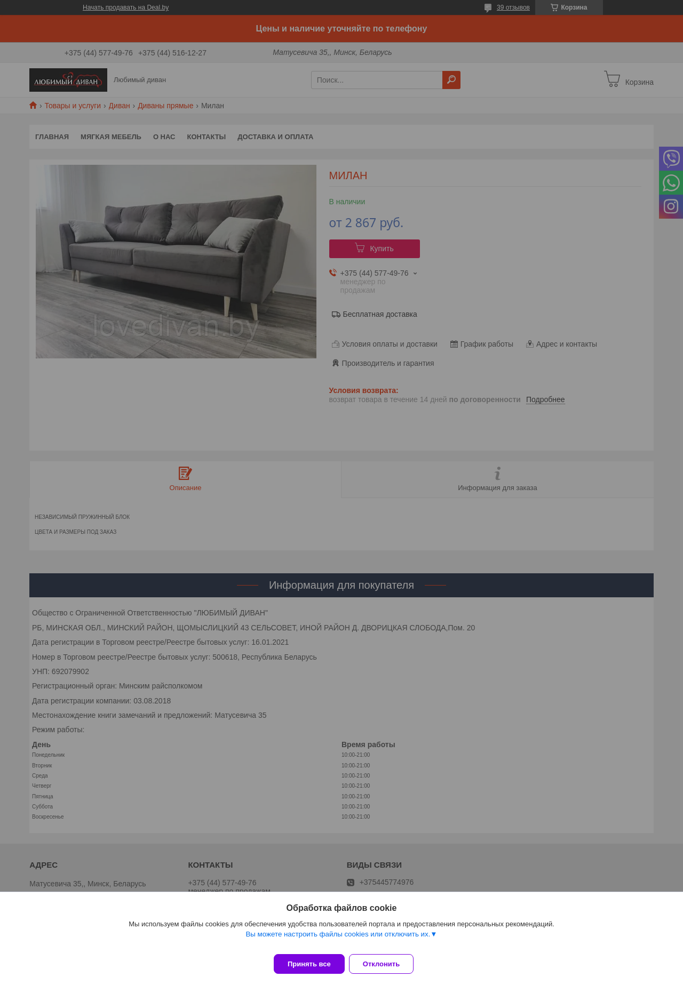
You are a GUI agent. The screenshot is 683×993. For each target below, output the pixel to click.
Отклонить (387, 964)
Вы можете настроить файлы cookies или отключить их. (337, 940)
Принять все (309, 964)
